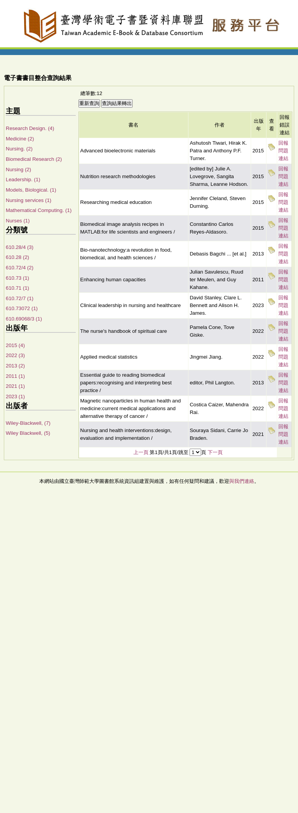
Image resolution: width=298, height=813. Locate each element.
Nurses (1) (18, 221)
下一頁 (215, 452)
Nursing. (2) (19, 149)
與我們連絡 (241, 481)
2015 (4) (15, 345)
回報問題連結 (283, 150)
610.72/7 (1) (19, 298)
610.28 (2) (17, 257)
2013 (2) (15, 366)
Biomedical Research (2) (34, 159)
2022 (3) (15, 355)
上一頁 (140, 452)
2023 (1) (15, 396)
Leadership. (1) (23, 179)
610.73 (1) (17, 278)
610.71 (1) (17, 288)
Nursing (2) (18, 169)
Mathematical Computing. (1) (39, 210)
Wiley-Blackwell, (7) (28, 423)
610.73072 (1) (22, 308)
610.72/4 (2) (19, 267)
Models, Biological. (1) (31, 190)
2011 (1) (15, 376)
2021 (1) (15, 386)
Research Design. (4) (30, 128)
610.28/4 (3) (19, 247)
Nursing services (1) (29, 200)
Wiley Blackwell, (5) (28, 433)
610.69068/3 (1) (24, 319)
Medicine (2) (20, 139)
